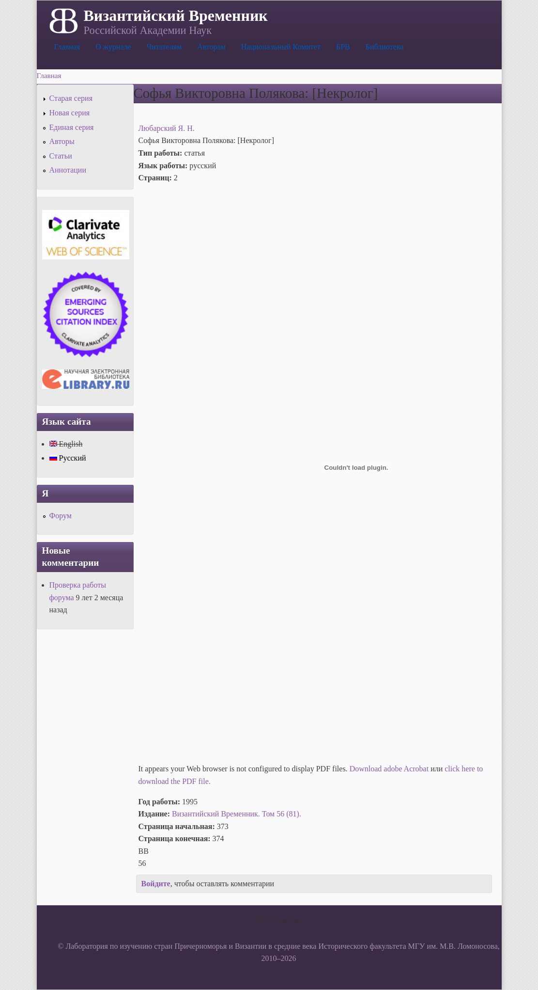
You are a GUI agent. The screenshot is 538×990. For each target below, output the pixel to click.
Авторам (211, 47)
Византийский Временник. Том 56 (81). (236, 814)
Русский (67, 458)
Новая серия (69, 113)
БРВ (343, 47)
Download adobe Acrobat (390, 769)
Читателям (164, 47)
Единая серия (71, 127)
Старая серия (71, 98)
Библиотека (385, 47)
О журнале (113, 47)
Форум (60, 515)
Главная (67, 47)
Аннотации (67, 170)
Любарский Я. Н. (166, 128)
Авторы (62, 141)
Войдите (155, 883)
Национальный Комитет (281, 47)
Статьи (60, 156)
